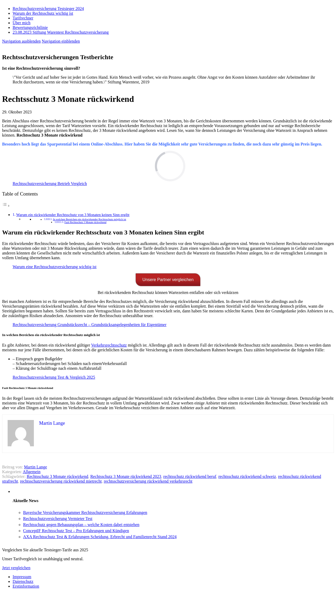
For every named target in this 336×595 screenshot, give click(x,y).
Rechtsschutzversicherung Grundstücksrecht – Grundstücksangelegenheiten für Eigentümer (89, 324)
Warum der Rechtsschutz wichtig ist (43, 13)
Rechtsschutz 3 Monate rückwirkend (57, 476)
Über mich (21, 23)
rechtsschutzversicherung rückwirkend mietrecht (61, 481)
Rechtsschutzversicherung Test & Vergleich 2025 (54, 377)
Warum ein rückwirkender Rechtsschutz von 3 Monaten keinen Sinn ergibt (72, 215)
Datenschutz (23, 581)
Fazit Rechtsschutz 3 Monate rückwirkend (85, 222)
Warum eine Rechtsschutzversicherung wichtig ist (55, 266)
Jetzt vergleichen (16, 568)
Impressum (22, 576)
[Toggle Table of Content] (6, 205)
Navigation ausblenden (21, 41)
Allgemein (32, 471)
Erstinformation (26, 586)
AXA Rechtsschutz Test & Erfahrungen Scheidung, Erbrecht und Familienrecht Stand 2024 (100, 536)
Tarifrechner (23, 18)
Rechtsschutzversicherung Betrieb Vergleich (50, 183)
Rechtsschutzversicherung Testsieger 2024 (48, 8)
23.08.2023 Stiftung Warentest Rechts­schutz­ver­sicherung (61, 32)
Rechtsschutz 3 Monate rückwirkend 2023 (125, 476)
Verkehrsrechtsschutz (109, 345)
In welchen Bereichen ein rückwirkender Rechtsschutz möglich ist (89, 219)
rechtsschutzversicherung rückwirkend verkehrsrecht (148, 481)
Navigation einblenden (61, 41)
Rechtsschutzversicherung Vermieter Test (57, 518)
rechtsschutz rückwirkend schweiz (247, 476)
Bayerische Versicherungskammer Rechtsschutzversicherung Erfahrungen (85, 512)
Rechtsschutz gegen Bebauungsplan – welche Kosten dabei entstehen (81, 524)
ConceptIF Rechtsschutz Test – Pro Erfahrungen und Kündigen (76, 530)
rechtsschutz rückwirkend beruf (189, 476)
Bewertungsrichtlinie (30, 27)
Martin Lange (35, 467)
